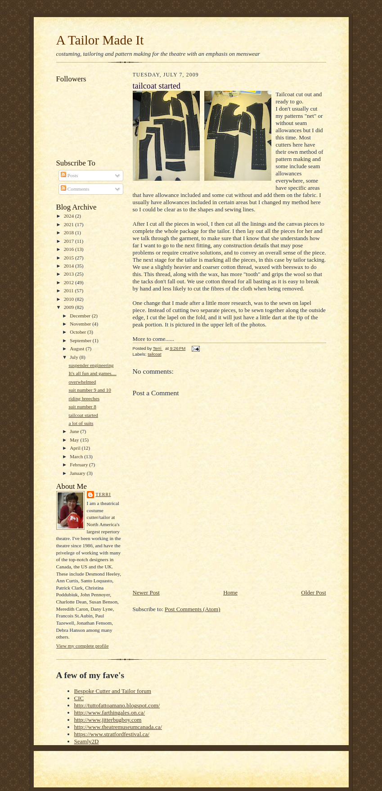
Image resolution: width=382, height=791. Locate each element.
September (81, 340)
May (75, 439)
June (75, 431)
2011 (69, 290)
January (78, 473)
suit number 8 (82, 406)
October (78, 332)
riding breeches (83, 398)
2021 (69, 224)
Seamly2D (86, 741)
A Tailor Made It (100, 40)
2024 (69, 216)
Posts (69, 175)
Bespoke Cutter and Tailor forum (112, 691)
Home (230, 592)
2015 (69, 257)
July (74, 357)
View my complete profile (82, 645)
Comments (75, 189)
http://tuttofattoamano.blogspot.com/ (117, 705)
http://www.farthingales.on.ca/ (109, 712)
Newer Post (146, 592)
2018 (69, 232)
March (77, 456)
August (77, 348)
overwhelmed (82, 381)
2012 (69, 282)
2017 (69, 241)
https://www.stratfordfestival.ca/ (111, 734)
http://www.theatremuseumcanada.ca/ (118, 727)
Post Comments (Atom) (192, 609)
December (81, 315)
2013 (69, 274)
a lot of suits (80, 423)
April (75, 448)
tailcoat (154, 354)
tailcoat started (83, 415)
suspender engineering (90, 365)
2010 (69, 299)
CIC (79, 698)
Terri (103, 494)
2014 (69, 265)
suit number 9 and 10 (89, 390)
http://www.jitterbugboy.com (108, 719)
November (81, 323)
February (79, 464)
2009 (69, 307)
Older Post (313, 592)
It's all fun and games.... (92, 373)
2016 (69, 249)
